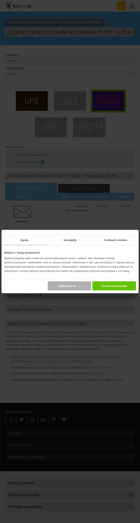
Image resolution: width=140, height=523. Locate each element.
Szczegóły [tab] (70, 240)
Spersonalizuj (69, 285)
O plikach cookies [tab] (115, 240)
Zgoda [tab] (24, 240)
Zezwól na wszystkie (114, 285)
